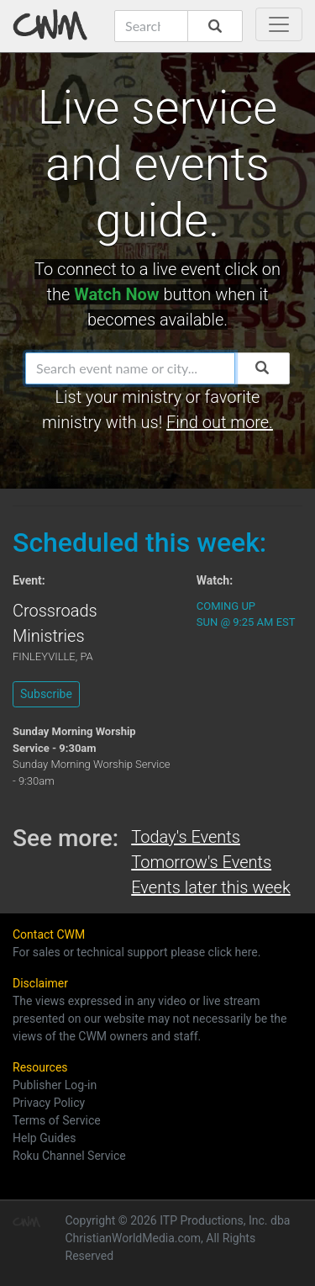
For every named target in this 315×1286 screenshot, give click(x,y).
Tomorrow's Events (201, 862)
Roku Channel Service (69, 1155)
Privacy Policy (49, 1102)
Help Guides (44, 1138)
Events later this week (210, 887)
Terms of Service (57, 1120)
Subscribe (46, 694)
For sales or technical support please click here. (136, 952)
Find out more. (219, 422)
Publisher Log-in (55, 1085)
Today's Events (185, 837)
